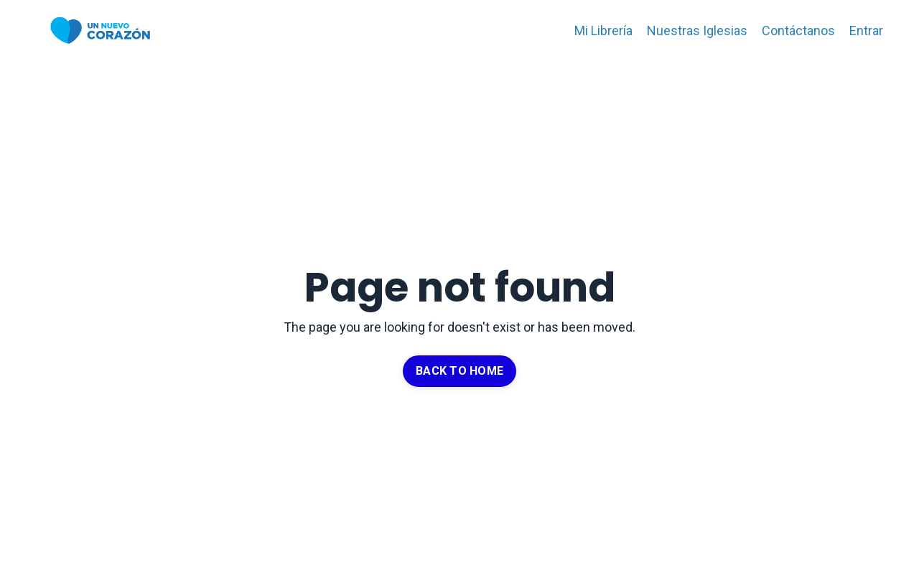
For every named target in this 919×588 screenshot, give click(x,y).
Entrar (866, 30)
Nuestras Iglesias (697, 30)
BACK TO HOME (459, 371)
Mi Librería (603, 30)
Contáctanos (798, 30)
